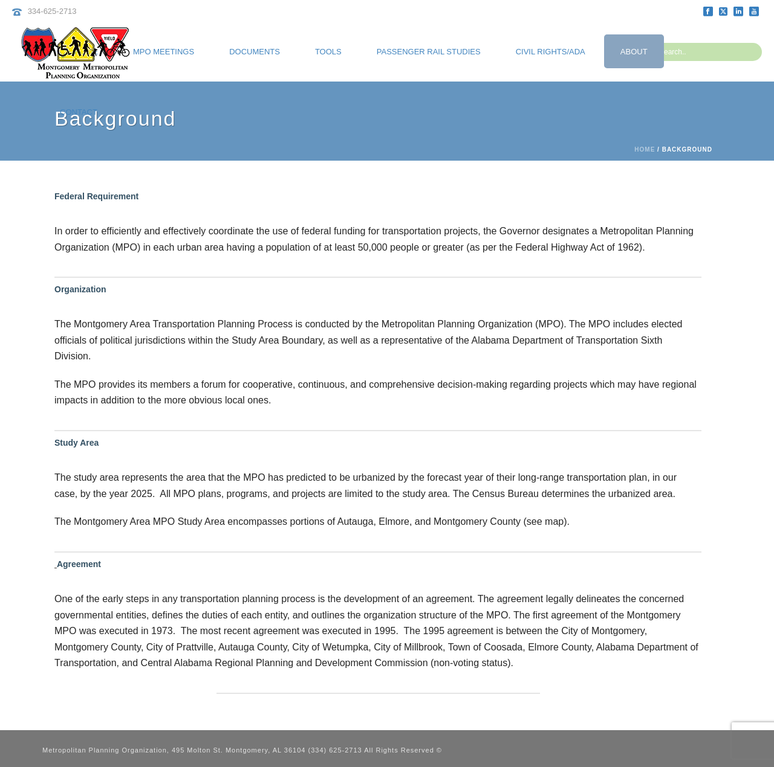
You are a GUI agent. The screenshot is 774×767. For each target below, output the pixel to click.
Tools (328, 51)
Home (644, 149)
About (634, 51)
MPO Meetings (163, 51)
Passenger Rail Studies (429, 51)
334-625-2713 (52, 11)
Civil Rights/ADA (550, 51)
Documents (254, 51)
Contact (78, 112)
